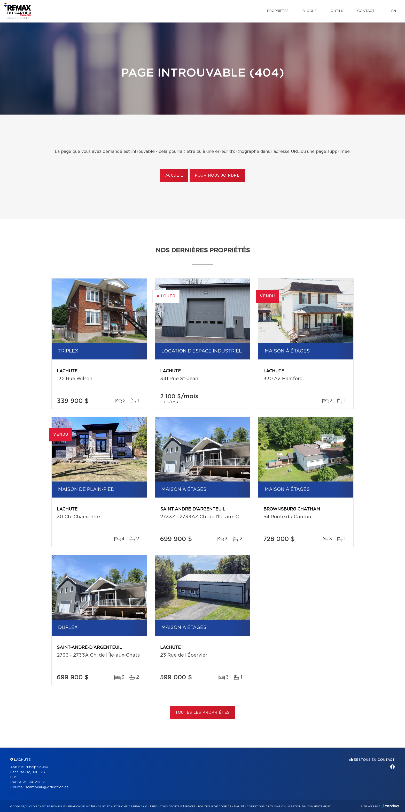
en (393, 11)
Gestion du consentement (309, 806)
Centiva (390, 806)
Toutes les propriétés (202, 713)
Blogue (309, 11)
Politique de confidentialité (221, 806)
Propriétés (278, 11)
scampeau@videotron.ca (46, 787)
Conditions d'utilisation (266, 806)
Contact (366, 11)
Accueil (174, 175)
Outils (337, 11)
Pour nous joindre (217, 175)
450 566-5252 (32, 782)
